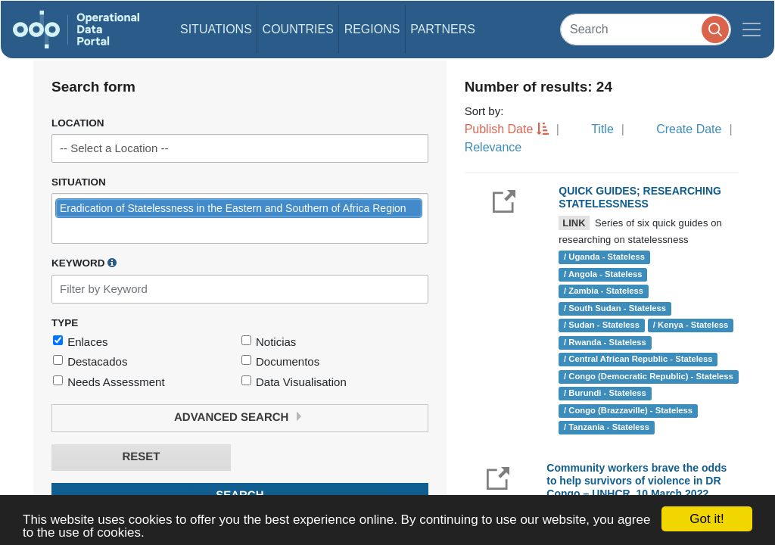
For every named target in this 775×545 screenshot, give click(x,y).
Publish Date (499, 129)
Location (77, 123)
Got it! (706, 519)
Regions (372, 29)
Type (64, 323)
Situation (78, 182)
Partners (442, 29)
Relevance (493, 147)
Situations (216, 29)
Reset (141, 456)
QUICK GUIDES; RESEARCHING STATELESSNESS (640, 197)
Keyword (84, 263)
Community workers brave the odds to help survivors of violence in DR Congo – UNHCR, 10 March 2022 (636, 481)
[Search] (645, 29)
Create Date (688, 129)
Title (602, 129)
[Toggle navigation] (751, 29)
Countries (298, 29)
